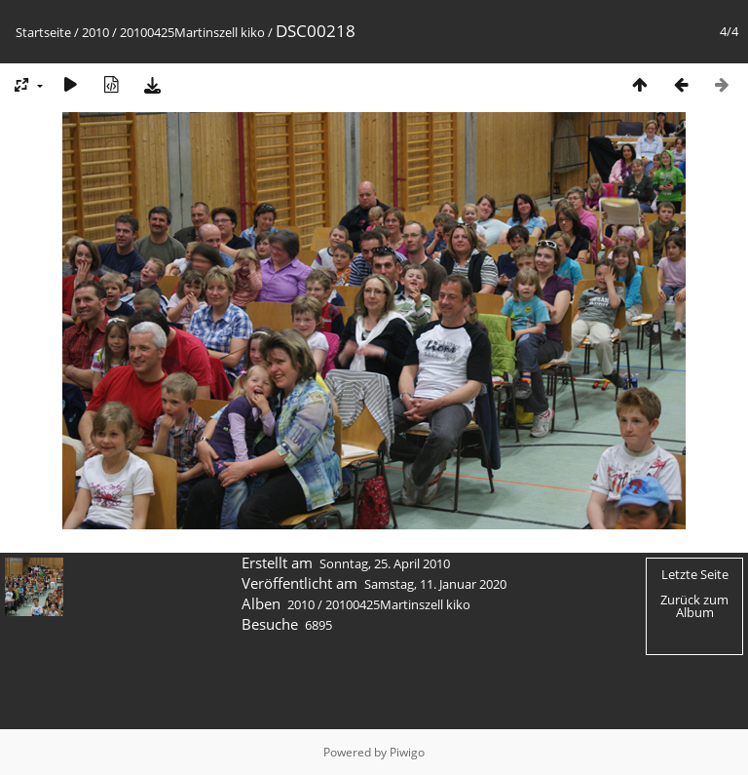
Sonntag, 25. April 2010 (384, 563)
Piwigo (407, 752)
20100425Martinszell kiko (192, 32)
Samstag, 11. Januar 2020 (435, 584)
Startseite (43, 32)
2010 (95, 32)
